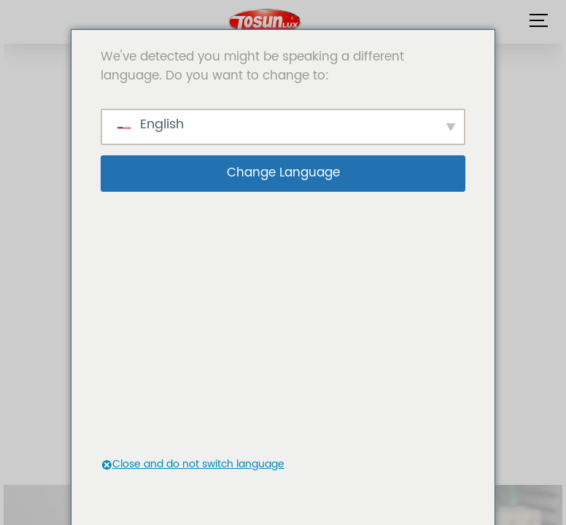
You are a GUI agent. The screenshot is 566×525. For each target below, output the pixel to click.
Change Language (283, 173)
